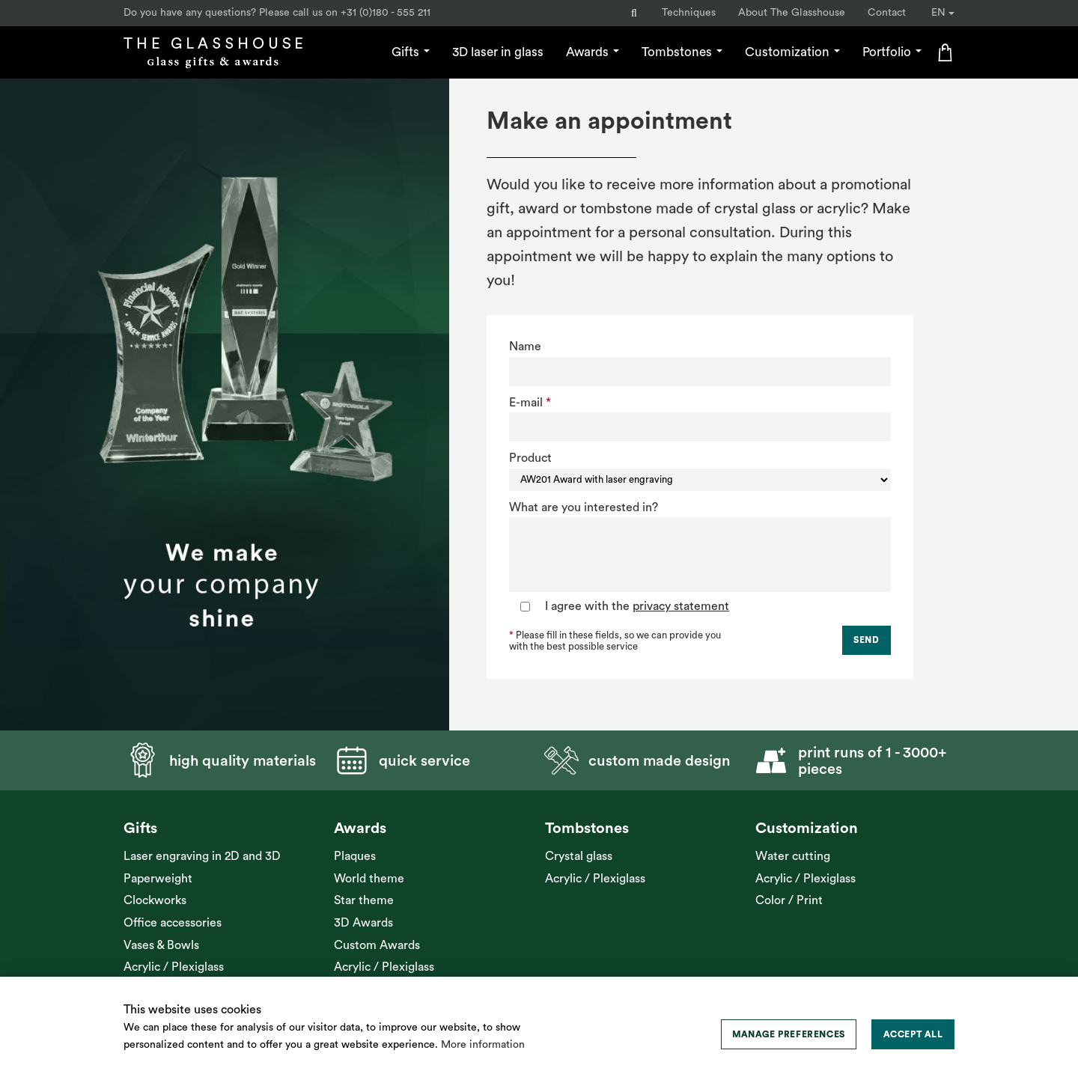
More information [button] (483, 1045)
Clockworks (155, 900)
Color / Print (789, 900)
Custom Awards (377, 945)
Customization (792, 52)
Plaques (355, 856)
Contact (887, 12)
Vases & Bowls (161, 945)
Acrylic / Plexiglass (174, 967)
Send (866, 639)
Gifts (411, 52)
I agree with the (637, 606)
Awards (592, 52)
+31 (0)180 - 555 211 (385, 12)
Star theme (364, 900)
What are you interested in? (583, 507)
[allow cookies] (912, 1034)
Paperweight (158, 879)
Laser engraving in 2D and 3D (202, 856)
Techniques (689, 12)
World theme (369, 879)
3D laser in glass (497, 52)
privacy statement (681, 606)
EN (942, 12)
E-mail (526, 403)
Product (530, 458)
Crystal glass (578, 856)
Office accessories (173, 923)
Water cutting (792, 856)
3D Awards (363, 923)
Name (525, 347)
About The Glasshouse (791, 12)
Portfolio (892, 52)
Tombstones (682, 52)
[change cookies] (789, 1034)
